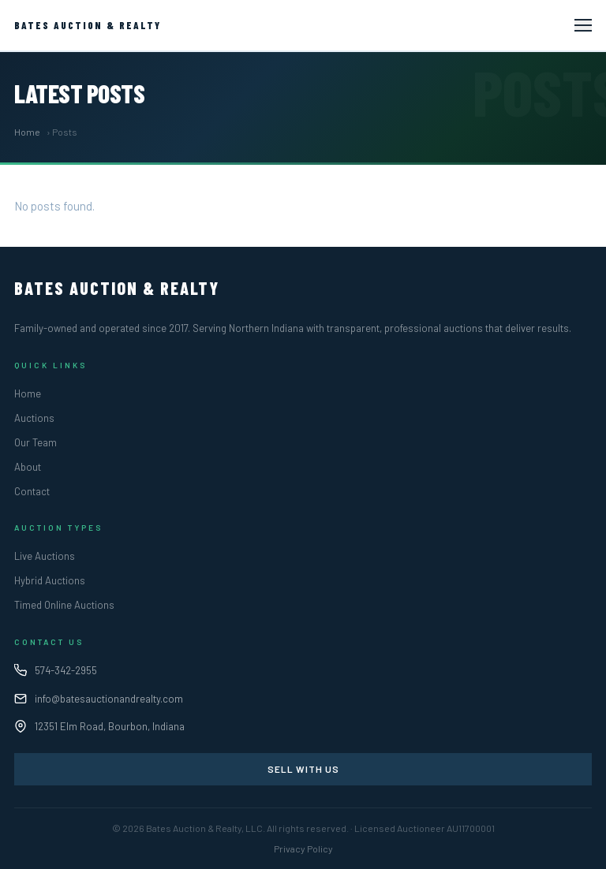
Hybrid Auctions (49, 580)
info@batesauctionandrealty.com (109, 698)
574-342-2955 (66, 670)
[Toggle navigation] (583, 25)
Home (27, 131)
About (27, 467)
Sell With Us (303, 768)
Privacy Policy (303, 848)
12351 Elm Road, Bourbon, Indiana (110, 726)
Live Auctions (44, 556)
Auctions (34, 418)
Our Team (35, 442)
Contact (32, 491)
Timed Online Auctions (64, 605)
